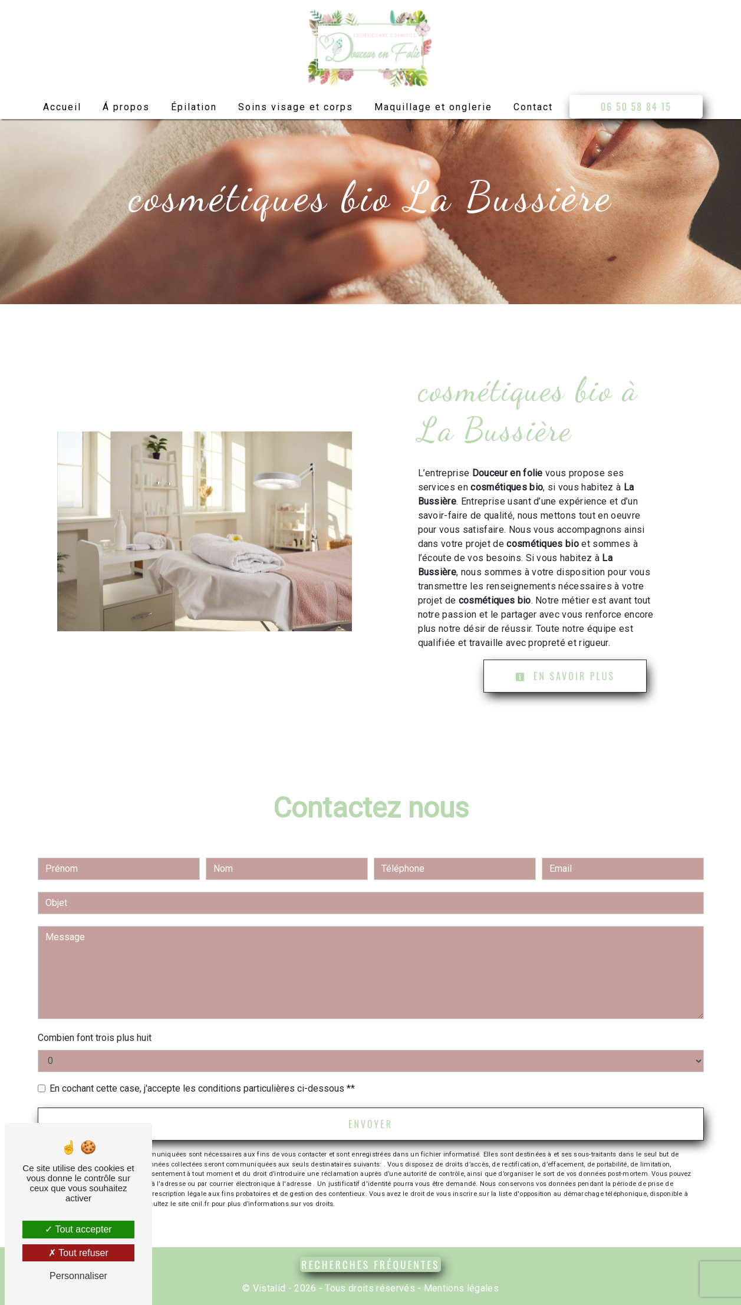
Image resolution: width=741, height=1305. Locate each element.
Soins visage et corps (295, 107)
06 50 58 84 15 (636, 107)
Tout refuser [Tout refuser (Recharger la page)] (78, 1253)
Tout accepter (78, 1229)
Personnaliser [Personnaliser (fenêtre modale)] (78, 1276)
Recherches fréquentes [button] (370, 1264)
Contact (533, 107)
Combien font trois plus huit (95, 1037)
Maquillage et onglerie (433, 107)
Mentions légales (460, 1288)
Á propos (126, 107)
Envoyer (370, 1124)
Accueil (62, 107)
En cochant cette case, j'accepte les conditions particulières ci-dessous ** (202, 1088)
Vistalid (269, 1288)
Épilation (194, 107)
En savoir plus (565, 676)
